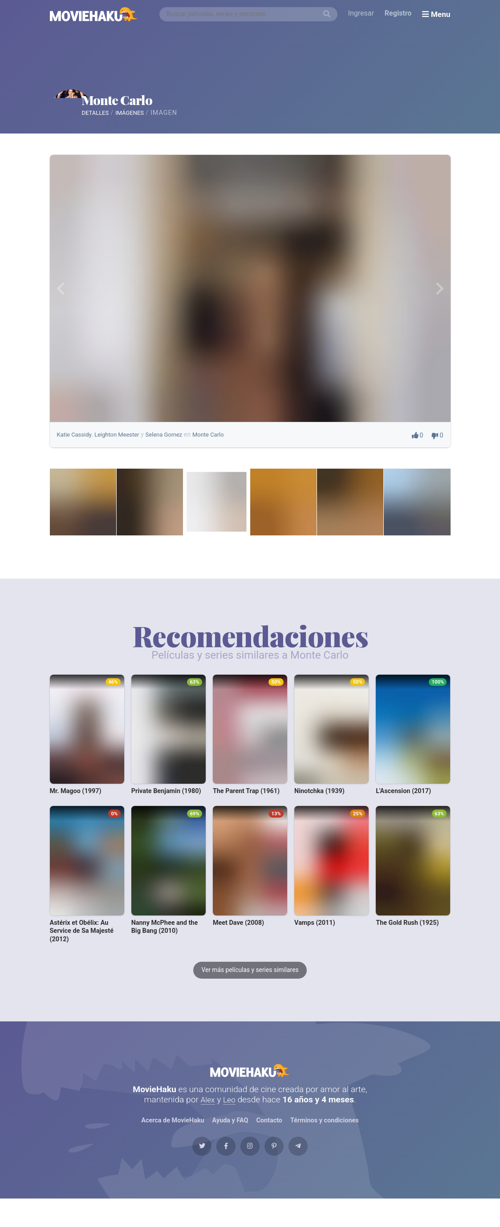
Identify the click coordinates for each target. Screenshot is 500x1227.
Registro (400, 14)
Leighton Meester (123, 443)
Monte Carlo (160, 100)
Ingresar (363, 14)
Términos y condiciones (325, 1139)
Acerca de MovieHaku (173, 1139)
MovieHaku (250, 1084)
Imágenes (157, 117)
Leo (230, 1118)
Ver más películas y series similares (250, 979)
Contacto (269, 1139)
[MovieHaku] (94, 14)
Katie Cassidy (76, 443)
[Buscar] (328, 14)
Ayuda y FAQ (230, 1139)
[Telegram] (317, 1170)
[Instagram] (250, 1170)
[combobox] (250, 14)
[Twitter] (182, 1170)
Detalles (116, 117)
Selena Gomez (174, 443)
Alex (207, 1118)
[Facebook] (216, 1170)
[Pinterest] (283, 1170)
